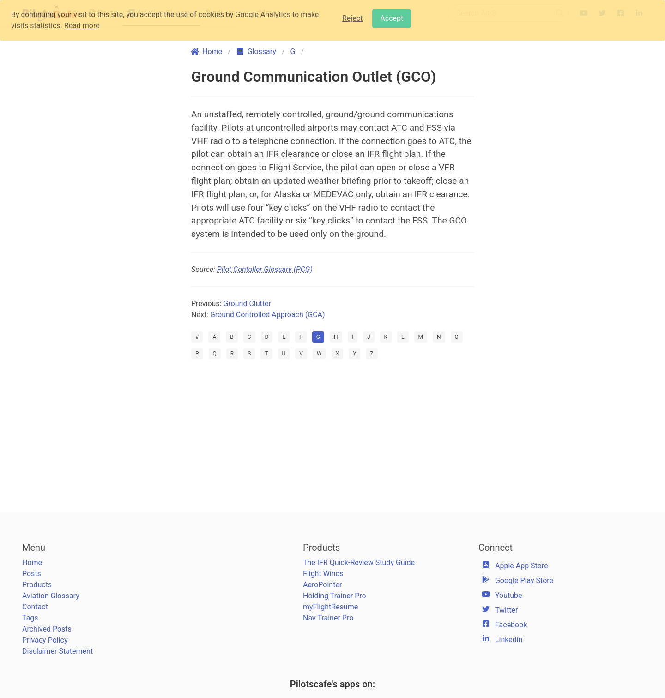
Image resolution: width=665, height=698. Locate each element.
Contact (35, 606)
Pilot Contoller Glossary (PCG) (265, 269)
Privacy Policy (45, 640)
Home (32, 562)
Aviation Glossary (50, 595)
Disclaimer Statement (57, 651)
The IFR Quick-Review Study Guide (359, 562)
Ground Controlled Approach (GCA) (267, 314)
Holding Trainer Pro (334, 595)
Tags (30, 618)
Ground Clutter (247, 303)
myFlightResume (330, 606)
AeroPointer (322, 584)
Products (37, 584)
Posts (31, 573)
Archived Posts (47, 629)
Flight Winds (323, 573)
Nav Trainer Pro (328, 618)
